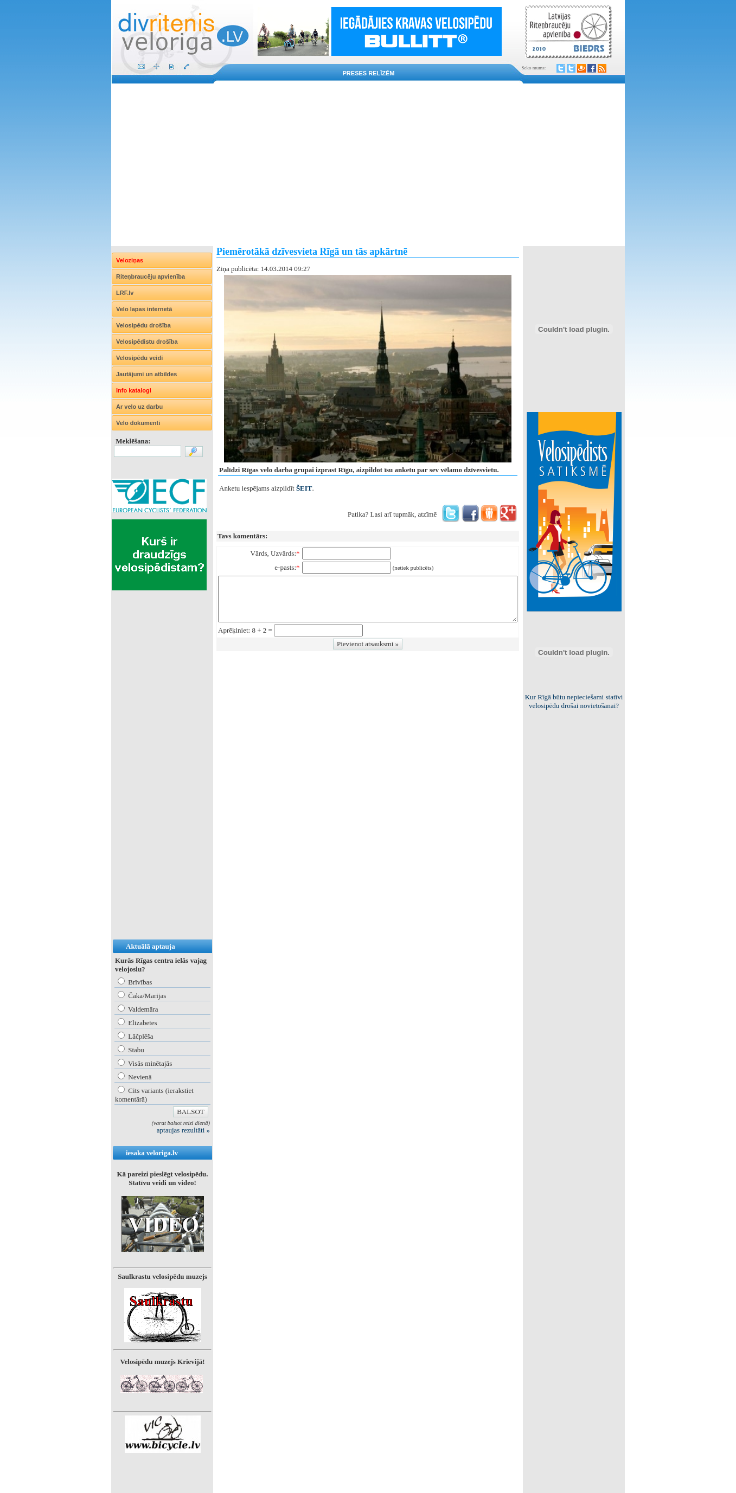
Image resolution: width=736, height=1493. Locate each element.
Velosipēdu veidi (139, 358)
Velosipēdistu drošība (147, 341)
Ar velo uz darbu (139, 406)
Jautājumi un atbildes (146, 374)
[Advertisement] (368, 165)
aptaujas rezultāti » (183, 1130)
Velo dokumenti (138, 423)
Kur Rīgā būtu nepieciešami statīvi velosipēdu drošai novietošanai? (574, 701)
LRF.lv (124, 292)
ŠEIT (304, 488)
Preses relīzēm (369, 73)
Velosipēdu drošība (143, 325)
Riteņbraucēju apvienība (150, 276)
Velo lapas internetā (144, 309)
